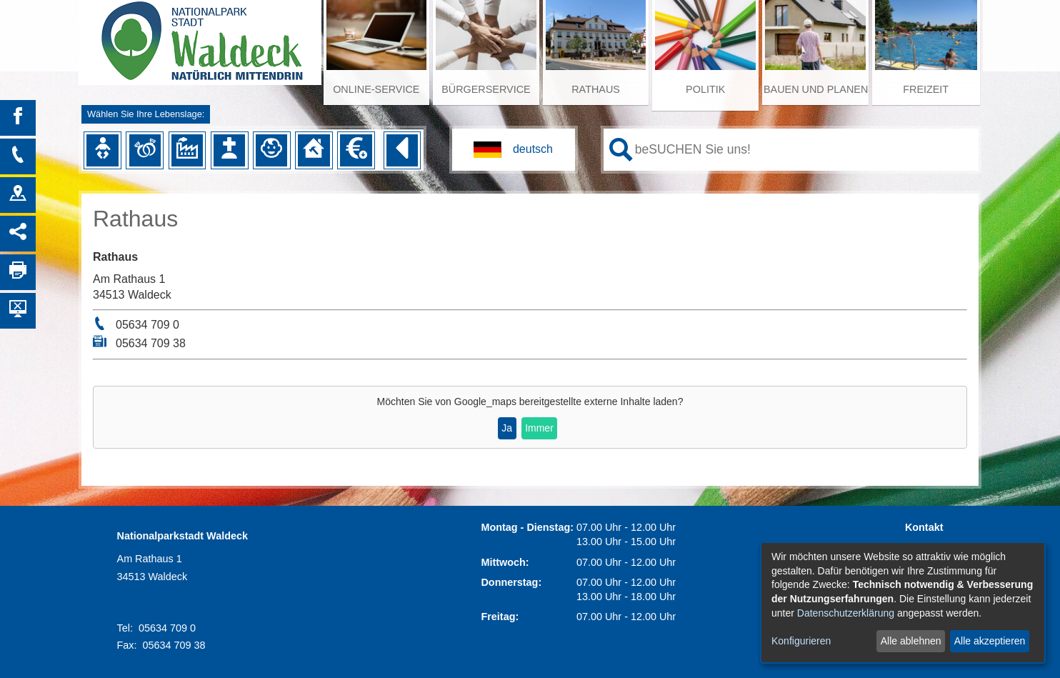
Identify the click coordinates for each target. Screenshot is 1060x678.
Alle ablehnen (911, 641)
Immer (539, 428)
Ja (506, 428)
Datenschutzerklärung (845, 613)
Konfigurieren (801, 641)
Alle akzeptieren (990, 641)
